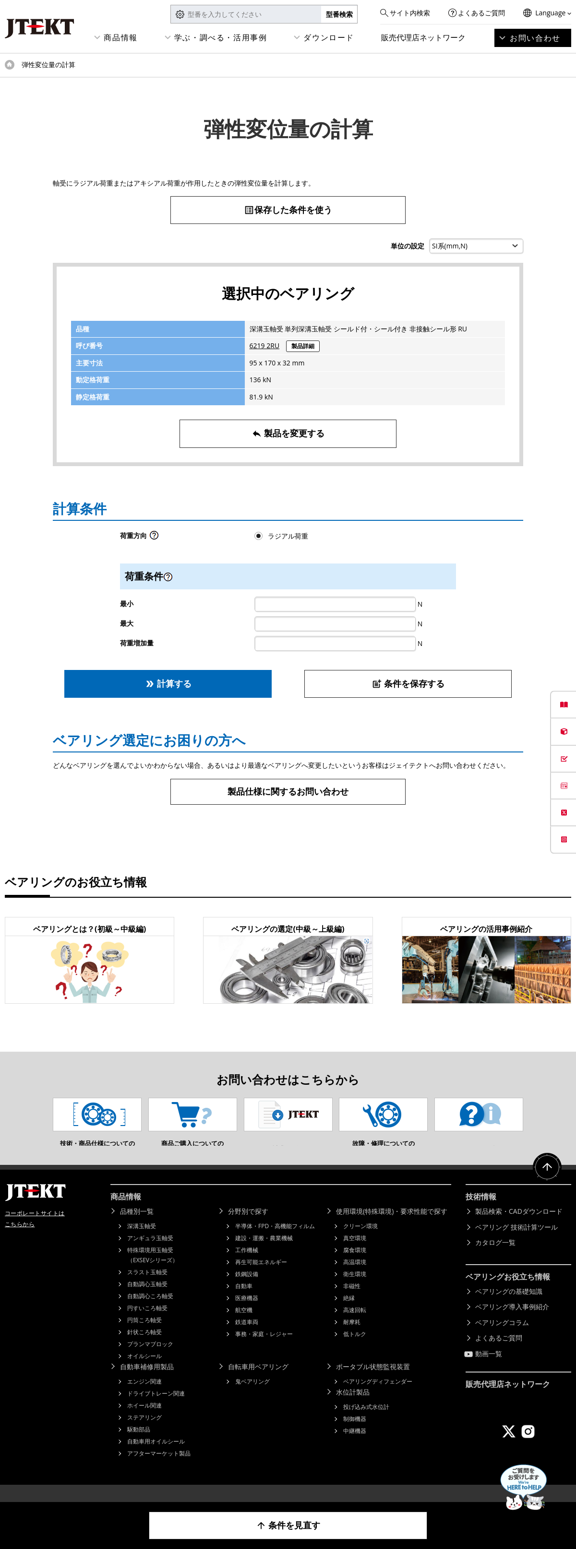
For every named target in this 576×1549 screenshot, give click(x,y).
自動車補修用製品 (147, 1380)
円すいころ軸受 (147, 1322)
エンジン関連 (144, 1396)
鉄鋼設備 (246, 1288)
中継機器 (354, 1445)
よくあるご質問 (481, 12)
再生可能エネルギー (261, 1276)
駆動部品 (138, 1444)
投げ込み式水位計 (366, 1421)
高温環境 (354, 1276)
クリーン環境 (360, 1240)
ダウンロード (328, 37)
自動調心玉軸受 (147, 1298)
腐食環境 (354, 1264)
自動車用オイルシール (156, 1456)
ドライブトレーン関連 (156, 1408)
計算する (168, 684)
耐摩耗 (351, 1336)
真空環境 (354, 1252)
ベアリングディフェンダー (377, 1396)
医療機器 (246, 1312)
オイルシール (144, 1370)
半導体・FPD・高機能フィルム (275, 1240)
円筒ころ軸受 (144, 1334)
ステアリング (144, 1432)
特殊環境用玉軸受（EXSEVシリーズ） (152, 1269)
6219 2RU (265, 345)
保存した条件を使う (288, 210)
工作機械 (246, 1264)
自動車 (243, 1300)
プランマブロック (150, 1358)
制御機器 (354, 1433)
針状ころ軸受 (144, 1346)
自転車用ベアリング (258, 1380)
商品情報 (120, 37)
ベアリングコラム (502, 1336)
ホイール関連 (144, 1420)
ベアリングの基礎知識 (508, 1305)
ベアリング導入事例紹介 (512, 1321)
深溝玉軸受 (141, 1240)
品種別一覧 (137, 1225)
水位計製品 (353, 1406)
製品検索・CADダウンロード (519, 1225)
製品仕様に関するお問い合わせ (288, 791)
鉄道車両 (246, 1336)
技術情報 (481, 1211)
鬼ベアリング (252, 1396)
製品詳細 (302, 346)
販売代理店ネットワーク (423, 37)
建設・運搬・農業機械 (264, 1252)
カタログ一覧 (495, 1256)
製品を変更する (288, 433)
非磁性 (351, 1300)
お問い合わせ (535, 38)
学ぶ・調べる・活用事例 (220, 37)
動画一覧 (488, 1368)
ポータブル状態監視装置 (373, 1380)
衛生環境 (354, 1288)
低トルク (354, 1348)
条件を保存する (408, 684)
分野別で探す (248, 1225)
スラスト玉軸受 (147, 1286)
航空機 (243, 1324)
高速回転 (354, 1324)
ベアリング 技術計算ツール (516, 1241)
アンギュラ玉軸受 (150, 1252)
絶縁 (349, 1312)
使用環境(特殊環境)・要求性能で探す (391, 1225)
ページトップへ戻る (547, 1181)
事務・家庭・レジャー (264, 1348)
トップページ (9, 65)
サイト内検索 (410, 12)
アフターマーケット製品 (159, 1468)
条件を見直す (288, 1525)
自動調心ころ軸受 (150, 1310)
